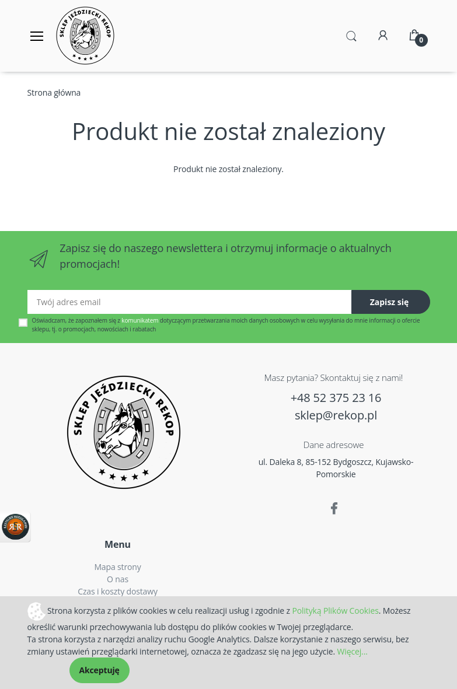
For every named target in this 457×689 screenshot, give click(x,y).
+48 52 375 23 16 (336, 397)
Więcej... (352, 651)
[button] (351, 35)
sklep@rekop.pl (336, 415)
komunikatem (139, 320)
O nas (117, 579)
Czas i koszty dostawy (118, 591)
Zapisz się (389, 301)
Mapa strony (117, 566)
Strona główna (54, 92)
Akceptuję (99, 670)
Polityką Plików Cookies (335, 609)
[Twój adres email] (189, 302)
